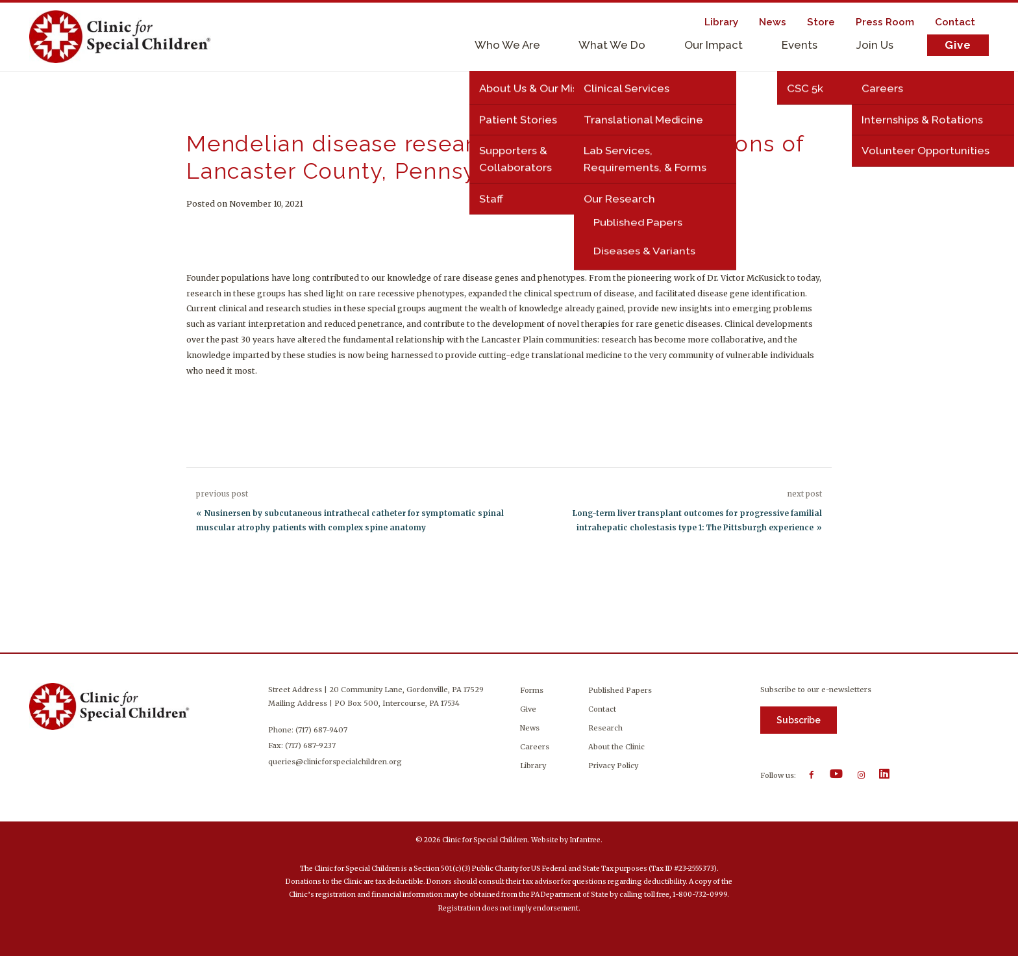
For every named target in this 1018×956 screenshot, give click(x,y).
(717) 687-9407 (322, 729)
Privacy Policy (613, 765)
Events (799, 44)
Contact (955, 22)
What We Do (611, 44)
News (772, 22)
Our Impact (713, 44)
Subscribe (798, 720)
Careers (534, 746)
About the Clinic (616, 746)
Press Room (885, 22)
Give (958, 44)
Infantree (585, 840)
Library (721, 22)
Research (605, 727)
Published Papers (620, 690)
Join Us (874, 44)
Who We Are (507, 44)
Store (821, 22)
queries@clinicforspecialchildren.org (336, 761)
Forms (531, 690)
